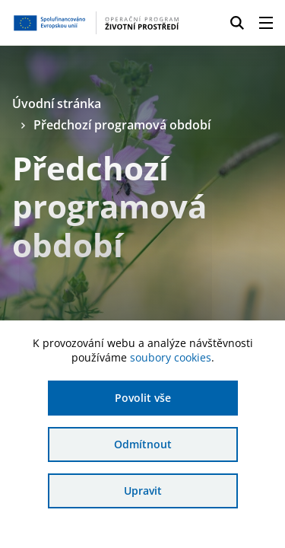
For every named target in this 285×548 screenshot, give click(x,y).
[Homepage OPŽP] (96, 23)
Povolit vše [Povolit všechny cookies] (143, 397)
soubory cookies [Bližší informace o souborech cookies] (170, 357)
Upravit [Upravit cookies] (143, 490)
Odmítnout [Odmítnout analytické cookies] (143, 444)
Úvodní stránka (56, 103)
